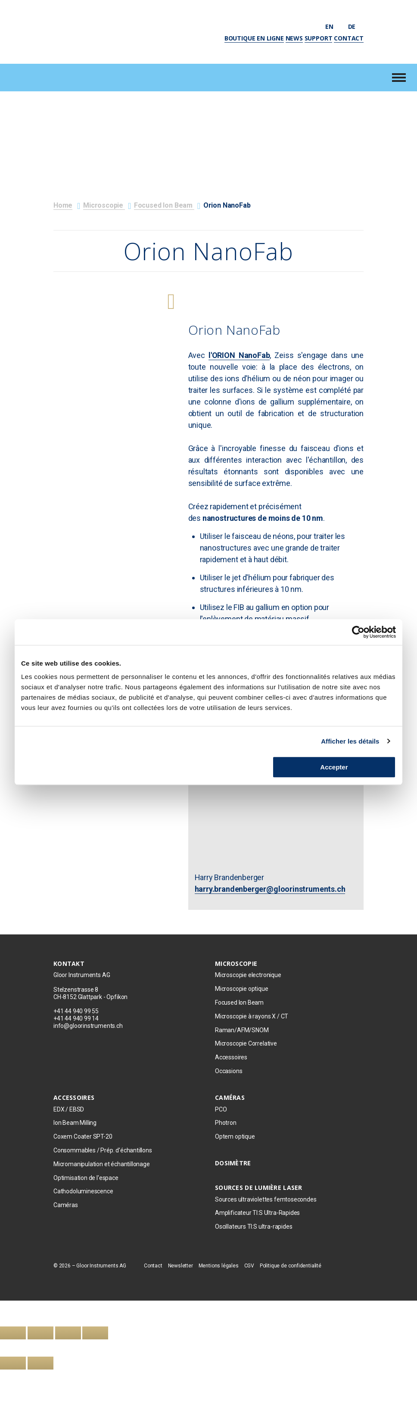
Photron (226, 1122)
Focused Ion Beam (164, 205)
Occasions (228, 1071)
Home (62, 205)
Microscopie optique (241, 988)
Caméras (65, 1205)
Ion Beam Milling (74, 1122)
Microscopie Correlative (246, 1043)
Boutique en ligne (254, 38)
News (294, 38)
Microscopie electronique (248, 974)
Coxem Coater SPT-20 (82, 1136)
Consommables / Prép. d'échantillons (102, 1150)
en (333, 26)
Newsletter (180, 1266)
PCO (221, 1109)
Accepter (334, 767)
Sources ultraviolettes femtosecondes (266, 1199)
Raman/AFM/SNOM (241, 1030)
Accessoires (231, 1057)
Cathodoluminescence (83, 1191)
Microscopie (104, 205)
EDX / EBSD (68, 1109)
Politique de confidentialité (290, 1266)
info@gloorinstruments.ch (88, 1025)
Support (319, 38)
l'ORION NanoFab (239, 355)
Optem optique (235, 1136)
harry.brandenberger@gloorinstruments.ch (270, 888)
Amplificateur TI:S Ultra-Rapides (257, 1212)
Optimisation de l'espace (85, 1177)
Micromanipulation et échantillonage (102, 1164)
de (356, 26)
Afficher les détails (350, 741)
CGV (249, 1266)
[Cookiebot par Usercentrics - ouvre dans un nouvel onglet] (358, 632)
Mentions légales (219, 1266)
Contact (349, 38)
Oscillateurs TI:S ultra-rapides (253, 1226)
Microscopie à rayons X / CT (251, 1016)
